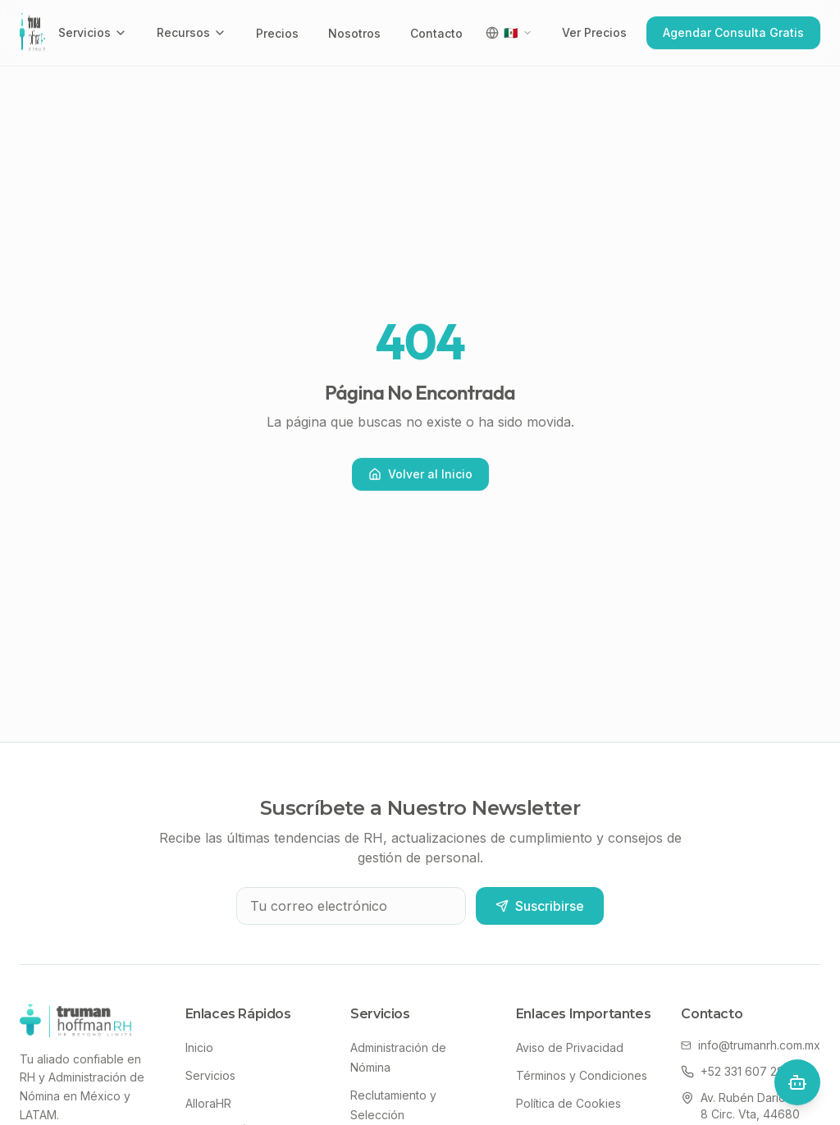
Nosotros (354, 33)
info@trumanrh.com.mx (750, 1045)
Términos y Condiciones (581, 1075)
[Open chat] (797, 1082)
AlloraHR (208, 1103)
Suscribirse (539, 906)
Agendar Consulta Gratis (733, 32)
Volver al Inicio (420, 474)
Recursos (191, 32)
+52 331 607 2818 (738, 1071)
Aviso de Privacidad (569, 1047)
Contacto (436, 33)
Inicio (199, 1047)
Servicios (92, 32)
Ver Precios (594, 32)
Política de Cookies (568, 1103)
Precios (277, 33)
